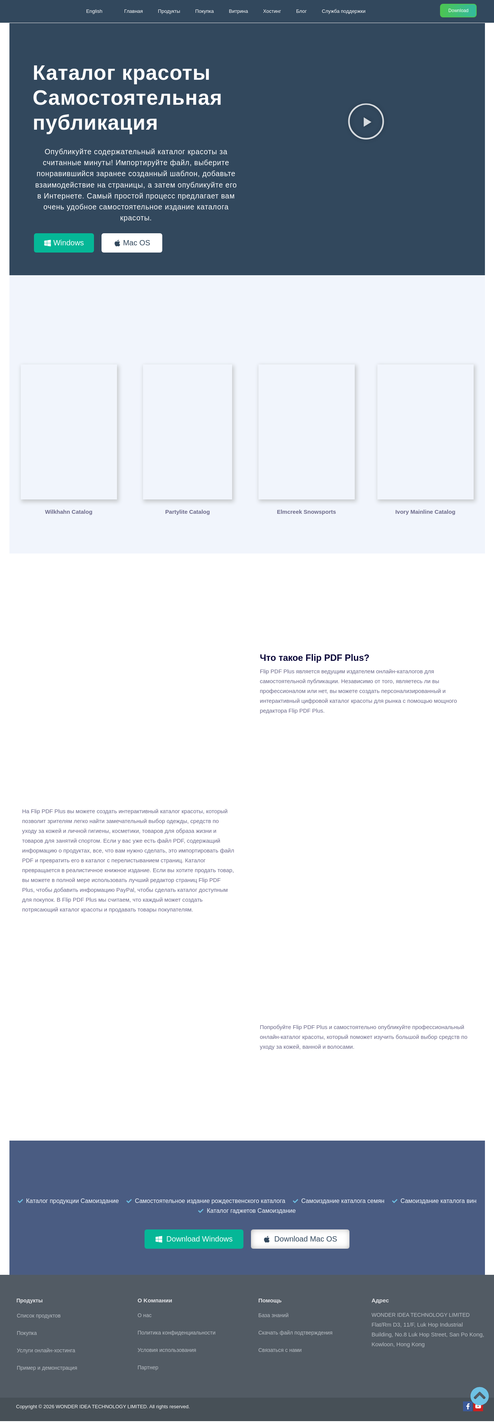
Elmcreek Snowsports (306, 513)
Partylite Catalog (187, 513)
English (94, 11)
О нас (145, 1317)
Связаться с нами (280, 1352)
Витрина (238, 11)
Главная (133, 11)
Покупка (204, 11)
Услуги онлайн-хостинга (46, 1352)
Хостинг (272, 11)
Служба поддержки (344, 11)
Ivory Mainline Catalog (425, 513)
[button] (366, 121)
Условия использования (167, 1352)
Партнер (148, 1369)
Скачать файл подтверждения (296, 1335)
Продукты (169, 11)
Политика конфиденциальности (177, 1335)
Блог (301, 11)
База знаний (274, 1317)
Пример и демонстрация (47, 1370)
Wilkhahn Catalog (68, 513)
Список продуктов (39, 1317)
